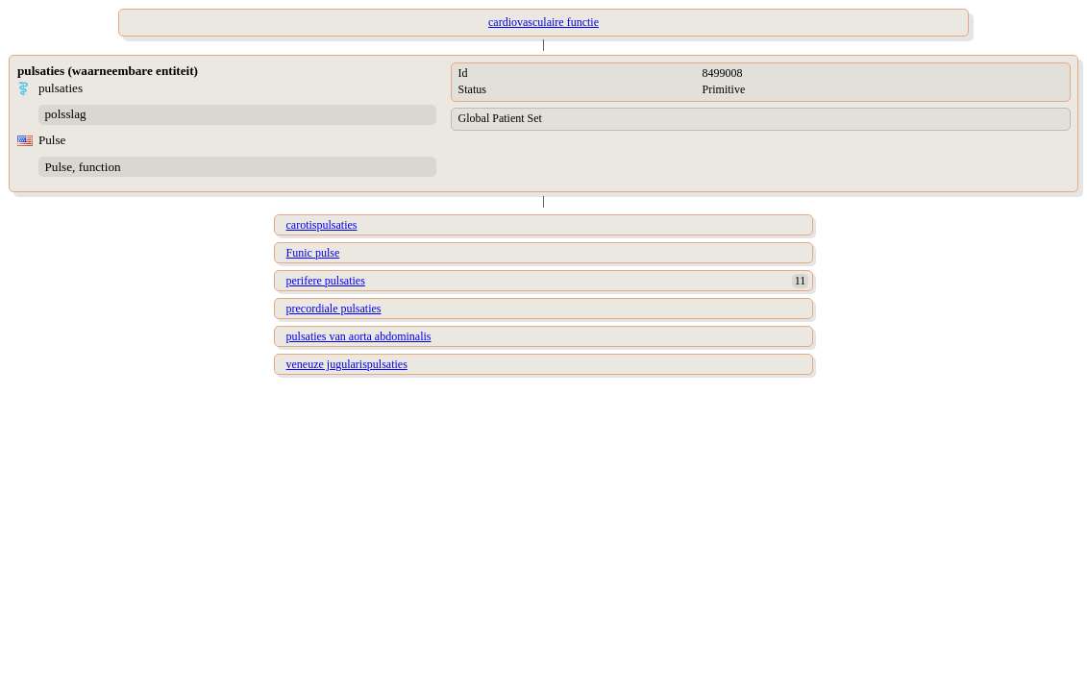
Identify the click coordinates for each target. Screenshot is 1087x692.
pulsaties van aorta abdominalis (359, 336)
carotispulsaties (322, 225)
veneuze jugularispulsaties (347, 364)
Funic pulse (313, 253)
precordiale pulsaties (334, 308)
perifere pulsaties (325, 280)
